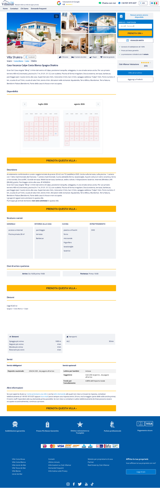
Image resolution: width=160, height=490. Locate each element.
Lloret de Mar (17, 476)
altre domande (59, 396)
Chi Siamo (24, 8)
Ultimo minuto (54, 464)
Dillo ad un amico (135, 72)
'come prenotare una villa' (37, 396)
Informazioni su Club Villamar (59, 467)
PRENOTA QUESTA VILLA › (61, 162)
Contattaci (14, 8)
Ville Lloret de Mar (19, 467)
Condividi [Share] (30, 57)
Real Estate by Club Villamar (98, 467)
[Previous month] (25, 104)
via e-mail (44, 398)
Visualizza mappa (135, 40)
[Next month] (98, 104)
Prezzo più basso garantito (130, 50)
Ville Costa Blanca (19, 464)
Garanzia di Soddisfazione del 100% (133, 47)
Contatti (51, 461)
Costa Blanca (18, 61)
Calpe (27, 61)
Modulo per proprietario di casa (100, 461)
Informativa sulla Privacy (57, 473)
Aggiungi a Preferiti (135, 79)
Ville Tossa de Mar (19, 470)
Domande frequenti (38, 8)
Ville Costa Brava (18, 461)
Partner (91, 464)
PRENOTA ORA (135, 33)
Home (5, 8)
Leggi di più (141, 474)
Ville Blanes (16, 473)
